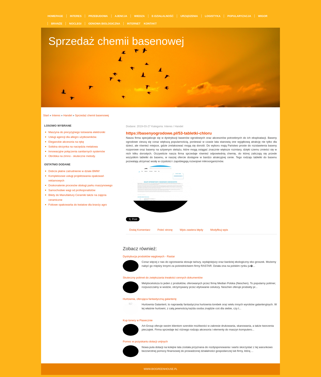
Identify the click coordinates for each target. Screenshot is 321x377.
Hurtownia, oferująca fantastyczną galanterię (150, 299)
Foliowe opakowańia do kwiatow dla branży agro (77, 204)
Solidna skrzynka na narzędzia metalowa (73, 146)
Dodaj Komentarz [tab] (139, 229)
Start (46, 115)
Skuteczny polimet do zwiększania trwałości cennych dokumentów (163, 277)
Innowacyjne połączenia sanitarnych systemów (76, 151)
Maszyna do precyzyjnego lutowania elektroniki (76, 132)
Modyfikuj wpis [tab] (219, 229)
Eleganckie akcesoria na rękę (66, 141)
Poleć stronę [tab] (164, 229)
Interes (56, 115)
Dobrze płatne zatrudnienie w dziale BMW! (74, 171)
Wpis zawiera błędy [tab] (191, 229)
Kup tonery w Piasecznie (138, 320)
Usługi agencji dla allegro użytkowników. (72, 137)
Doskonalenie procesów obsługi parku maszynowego (80, 185)
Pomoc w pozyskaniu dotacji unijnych (145, 341)
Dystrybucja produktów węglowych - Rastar (149, 256)
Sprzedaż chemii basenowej (92, 115)
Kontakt (150, 23)
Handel (67, 115)
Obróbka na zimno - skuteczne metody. (72, 156)
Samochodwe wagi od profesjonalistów (71, 190)
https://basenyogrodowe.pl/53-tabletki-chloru (169, 133)
